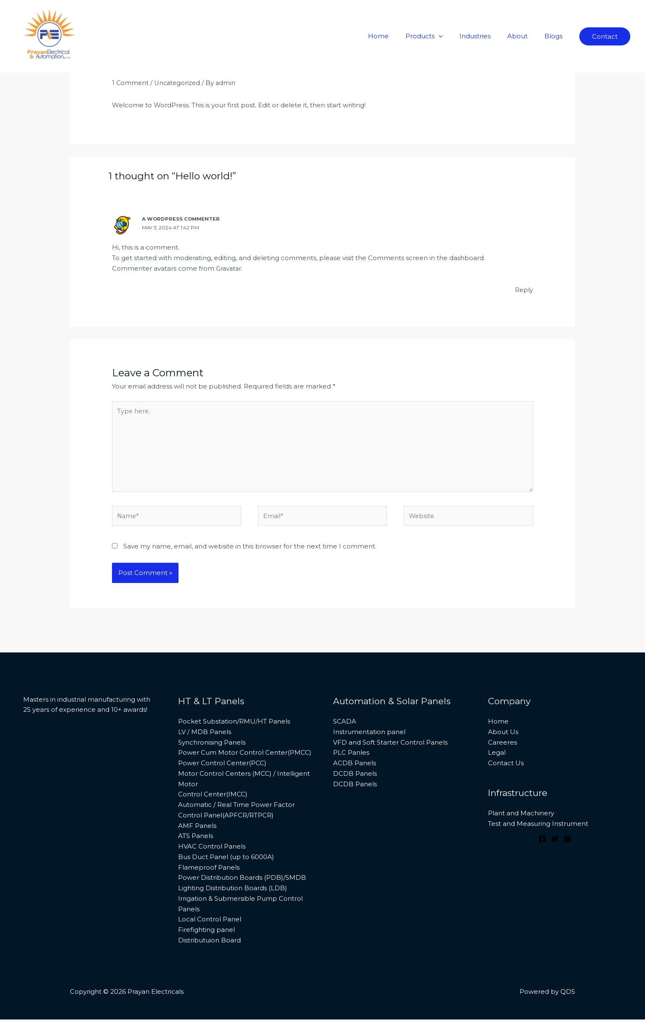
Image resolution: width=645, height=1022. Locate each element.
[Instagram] (567, 842)
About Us (503, 735)
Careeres (502, 745)
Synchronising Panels (211, 745)
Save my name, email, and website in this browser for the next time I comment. (249, 549)
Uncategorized (179, 83)
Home (397, 36)
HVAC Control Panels (211, 849)
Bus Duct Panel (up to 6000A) (226, 860)
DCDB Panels (355, 776)
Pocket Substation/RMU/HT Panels (234, 724)
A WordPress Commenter (181, 219)
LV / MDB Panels (204, 735)
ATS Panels (195, 839)
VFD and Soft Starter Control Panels (390, 745)
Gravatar (229, 267)
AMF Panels (197, 828)
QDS (567, 994)
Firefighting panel (206, 933)
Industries (485, 36)
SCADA (344, 724)
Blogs (555, 36)
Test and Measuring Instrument (538, 826)
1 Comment (130, 83)
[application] (453, 36)
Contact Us (506, 766)
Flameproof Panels (209, 870)
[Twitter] (555, 842)
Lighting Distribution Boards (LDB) (232, 891)
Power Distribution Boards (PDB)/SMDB (242, 880)
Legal (497, 755)
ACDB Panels (354, 766)
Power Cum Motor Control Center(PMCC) (245, 755)
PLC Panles (351, 755)
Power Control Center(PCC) (222, 766)
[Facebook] (542, 842)
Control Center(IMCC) (213, 797)
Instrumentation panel (369, 735)
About (524, 36)
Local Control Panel (209, 922)
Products (438, 36)
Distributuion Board (209, 943)
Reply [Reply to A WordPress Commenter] (523, 289)
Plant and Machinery (521, 816)
